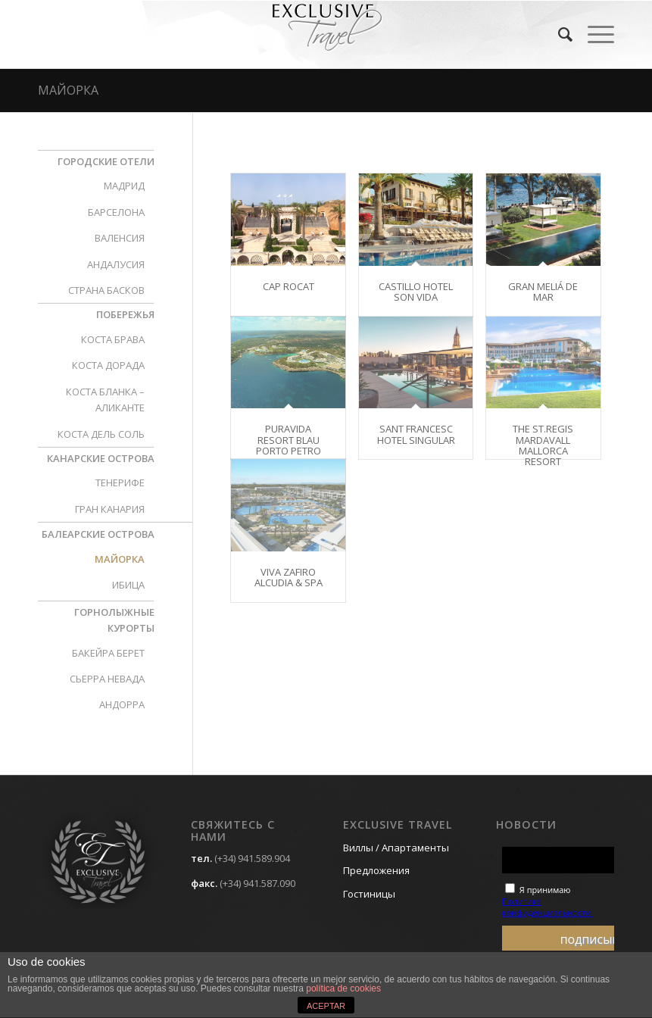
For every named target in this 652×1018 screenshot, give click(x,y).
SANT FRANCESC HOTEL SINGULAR (416, 434)
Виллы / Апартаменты (396, 847)
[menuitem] (557, 34)
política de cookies (343, 988)
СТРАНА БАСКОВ (106, 290)
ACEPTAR (326, 1005)
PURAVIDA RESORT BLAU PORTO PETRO (288, 439)
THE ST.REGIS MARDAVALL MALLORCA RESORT (543, 445)
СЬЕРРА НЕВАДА (107, 678)
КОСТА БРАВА (113, 339)
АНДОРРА (122, 704)
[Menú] (593, 34)
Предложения (376, 870)
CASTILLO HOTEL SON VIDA (416, 291)
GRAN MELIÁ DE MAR (543, 291)
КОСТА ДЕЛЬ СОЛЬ (101, 434)
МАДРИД (124, 185)
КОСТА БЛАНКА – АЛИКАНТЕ (105, 399)
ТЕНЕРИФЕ (120, 482)
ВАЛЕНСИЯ (120, 238)
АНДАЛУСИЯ (116, 264)
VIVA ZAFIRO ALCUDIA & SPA (288, 577)
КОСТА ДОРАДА (108, 365)
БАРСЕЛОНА (116, 212)
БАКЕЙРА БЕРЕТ (108, 653)
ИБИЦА (128, 585)
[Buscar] (557, 34)
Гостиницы (369, 894)
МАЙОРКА (68, 90)
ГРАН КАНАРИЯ (110, 509)
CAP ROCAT (288, 286)
